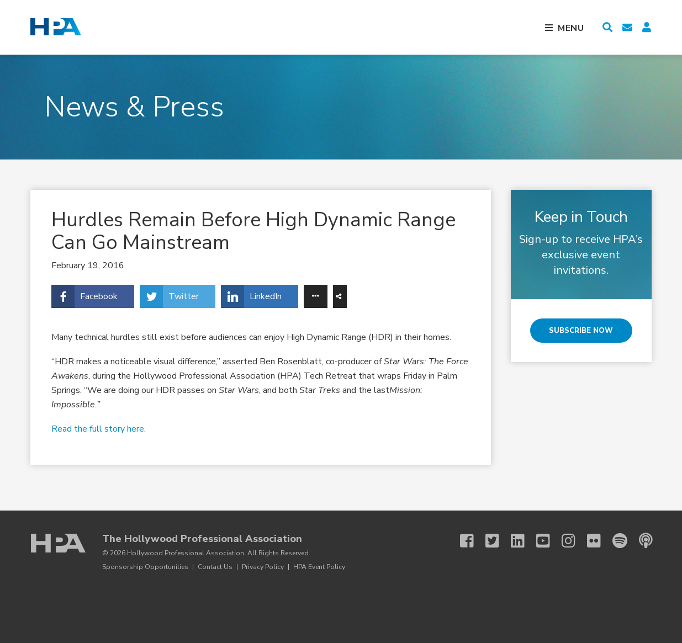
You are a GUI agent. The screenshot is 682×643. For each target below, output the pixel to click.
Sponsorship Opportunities (145, 566)
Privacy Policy (263, 566)
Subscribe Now (581, 331)
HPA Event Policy (319, 566)
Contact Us (215, 566)
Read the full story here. (98, 429)
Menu (571, 28)
